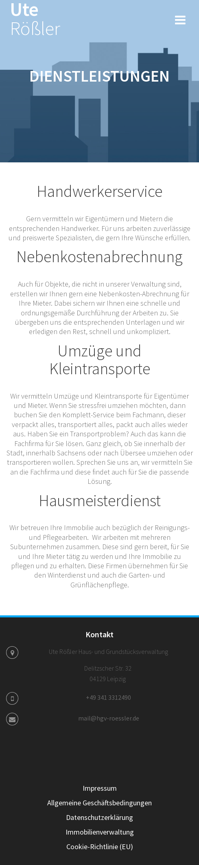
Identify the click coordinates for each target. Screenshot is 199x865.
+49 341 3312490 (108, 697)
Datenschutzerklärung (99, 817)
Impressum (100, 788)
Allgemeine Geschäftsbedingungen (99, 802)
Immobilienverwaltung (100, 832)
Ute (35, 19)
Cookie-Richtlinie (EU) (99, 846)
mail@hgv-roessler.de (108, 718)
